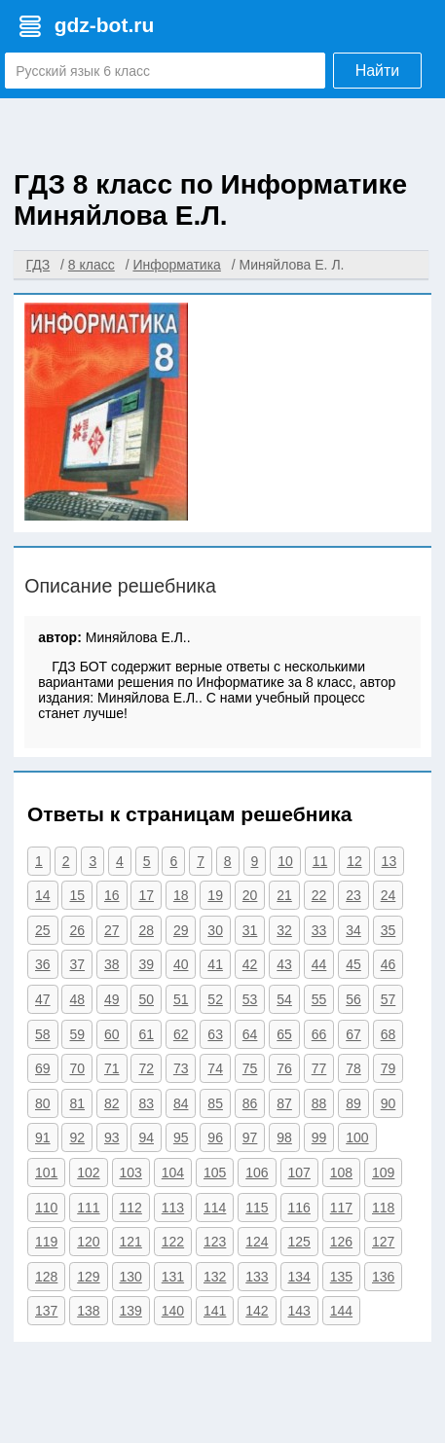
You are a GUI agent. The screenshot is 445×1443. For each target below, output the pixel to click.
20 (250, 895)
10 (285, 861)
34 (353, 930)
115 (256, 1207)
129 (88, 1276)
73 (181, 1068)
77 (319, 1068)
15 (77, 895)
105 (215, 1172)
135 (341, 1276)
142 (256, 1310)
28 (146, 930)
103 (131, 1172)
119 (46, 1241)
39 (146, 964)
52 (215, 999)
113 (173, 1207)
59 (77, 1034)
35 (388, 930)
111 (88, 1207)
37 (77, 964)
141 (215, 1310)
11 (320, 861)
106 (256, 1172)
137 (46, 1310)
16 (112, 895)
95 (181, 1137)
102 (88, 1172)
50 (146, 999)
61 (146, 1034)
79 (388, 1068)
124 (256, 1241)
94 (146, 1137)
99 (319, 1137)
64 (250, 1034)
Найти (377, 70)
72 (146, 1068)
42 (250, 964)
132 (215, 1276)
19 (215, 895)
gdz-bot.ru (105, 25)
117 (341, 1207)
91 (43, 1137)
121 (131, 1241)
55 (319, 999)
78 (353, 1068)
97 (250, 1137)
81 (77, 1103)
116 (299, 1207)
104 (173, 1172)
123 (215, 1241)
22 (319, 895)
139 (131, 1310)
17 (146, 895)
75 (250, 1068)
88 (319, 1103)
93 (112, 1137)
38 (112, 964)
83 (146, 1103)
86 (250, 1103)
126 (341, 1241)
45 (353, 964)
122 (173, 1241)
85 (215, 1103)
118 (383, 1207)
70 (77, 1068)
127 (383, 1241)
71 (112, 1068)
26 (77, 930)
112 (131, 1207)
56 (353, 999)
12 (354, 861)
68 (388, 1034)
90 (388, 1103)
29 (181, 930)
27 (112, 930)
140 (173, 1310)
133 (256, 1276)
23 (353, 895)
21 (284, 895)
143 (299, 1310)
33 (319, 930)
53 (250, 999)
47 (43, 999)
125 (299, 1241)
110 (46, 1207)
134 (299, 1276)
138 (88, 1310)
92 (77, 1137)
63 (215, 1034)
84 (181, 1103)
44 (319, 964)
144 (341, 1310)
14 (43, 895)
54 (284, 999)
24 (388, 895)
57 (388, 999)
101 (46, 1172)
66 (319, 1034)
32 (284, 930)
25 (43, 930)
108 (341, 1172)
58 (43, 1034)
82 (112, 1103)
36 (43, 964)
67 (353, 1034)
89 (353, 1103)
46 (388, 964)
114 (215, 1207)
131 (173, 1276)
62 (181, 1034)
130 (131, 1276)
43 (284, 964)
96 (215, 1137)
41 (215, 964)
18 (181, 895)
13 (389, 861)
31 (250, 930)
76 (284, 1068)
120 (88, 1241)
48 (77, 999)
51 (181, 999)
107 (299, 1172)
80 (43, 1103)
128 (46, 1276)
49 (112, 999)
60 (112, 1034)
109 (383, 1172)
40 (181, 964)
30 (215, 930)
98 (284, 1137)
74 (215, 1068)
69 (43, 1068)
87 (284, 1103)
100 (357, 1137)
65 (284, 1034)
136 (383, 1276)
